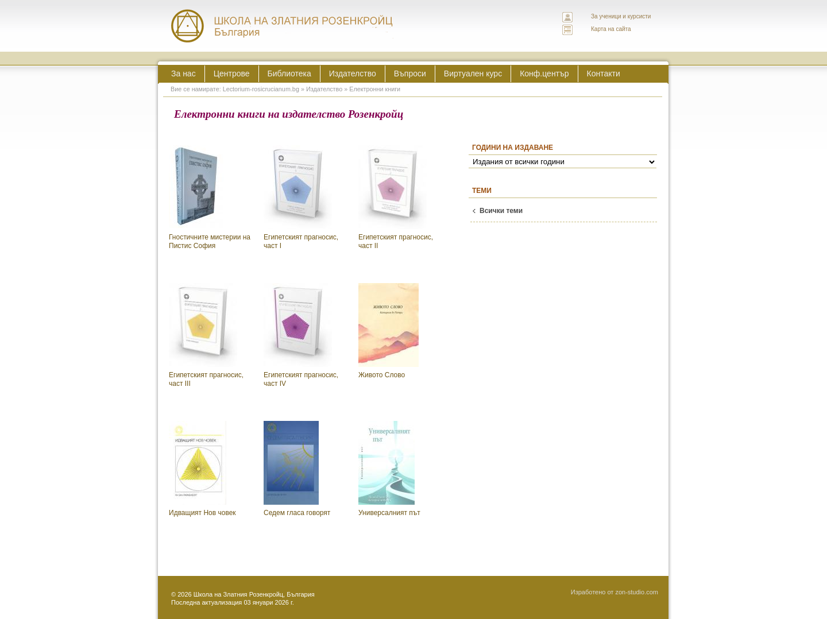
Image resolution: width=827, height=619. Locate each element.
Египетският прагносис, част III (206, 335)
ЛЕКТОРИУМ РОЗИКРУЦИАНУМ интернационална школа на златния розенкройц (282, 25)
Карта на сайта (611, 29)
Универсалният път (389, 469)
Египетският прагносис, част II (395, 197)
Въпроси (410, 73)
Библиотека (289, 73)
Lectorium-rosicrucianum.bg (261, 89)
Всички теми (501, 211)
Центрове (232, 73)
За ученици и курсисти (621, 16)
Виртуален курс (473, 73)
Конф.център (544, 73)
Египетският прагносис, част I (301, 197)
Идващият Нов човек (202, 469)
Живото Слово (388, 331)
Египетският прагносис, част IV (301, 335)
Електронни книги (374, 89)
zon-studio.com (636, 592)
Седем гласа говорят (297, 469)
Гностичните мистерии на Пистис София (209, 197)
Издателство (352, 73)
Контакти (603, 73)
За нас (183, 73)
